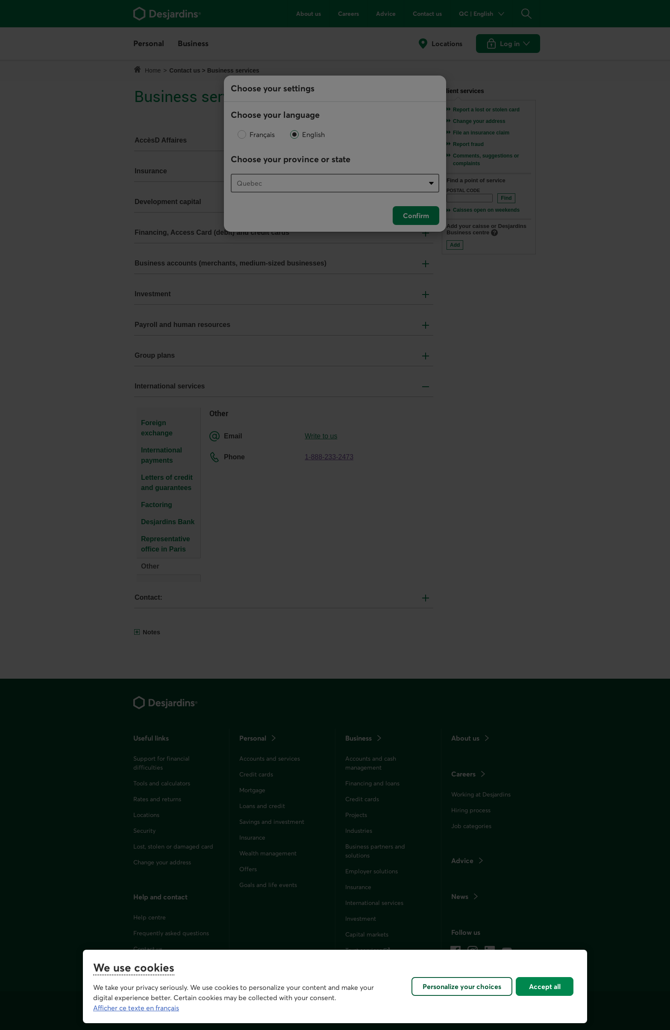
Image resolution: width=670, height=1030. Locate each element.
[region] (335, 986)
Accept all (545, 986)
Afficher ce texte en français (136, 1008)
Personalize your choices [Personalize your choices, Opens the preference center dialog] (462, 986)
